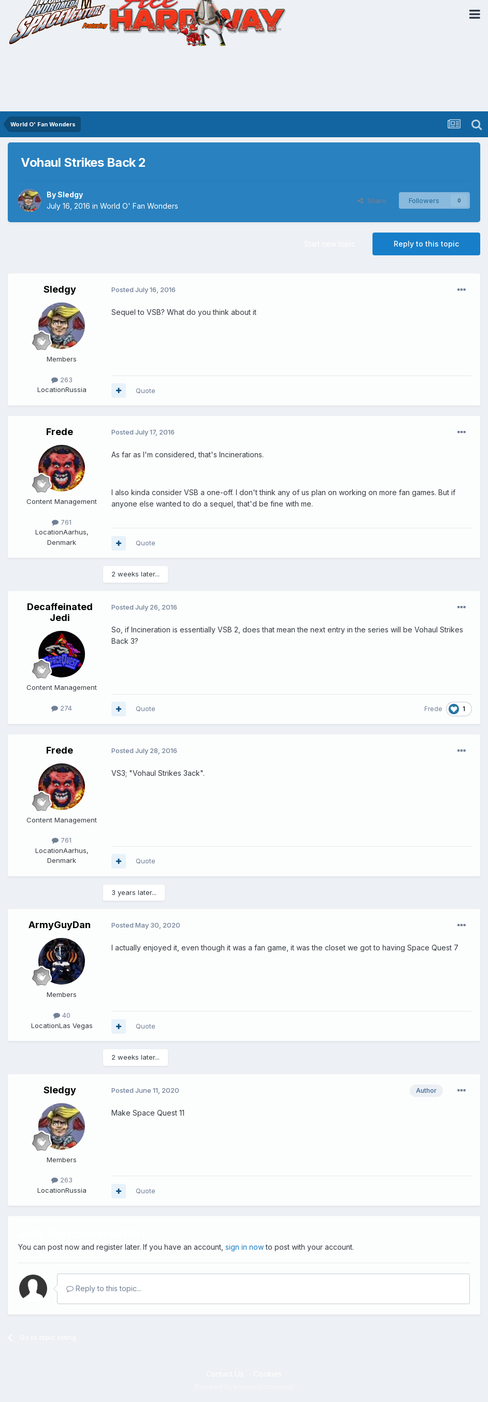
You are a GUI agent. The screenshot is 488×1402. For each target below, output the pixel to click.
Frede (59, 431)
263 (62, 379)
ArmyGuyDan (59, 924)
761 (61, 522)
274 (61, 708)
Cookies (267, 1373)
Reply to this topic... (103, 1288)
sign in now (244, 1246)
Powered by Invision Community (244, 1387)
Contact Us (224, 1373)
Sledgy (70, 194)
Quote (145, 390)
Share (371, 200)
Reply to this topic (426, 243)
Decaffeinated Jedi (60, 612)
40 (61, 1015)
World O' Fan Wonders (139, 205)
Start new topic (329, 243)
